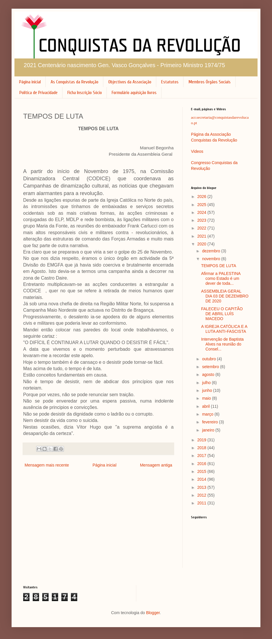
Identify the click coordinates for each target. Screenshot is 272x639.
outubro (209, 359)
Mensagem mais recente (47, 465)
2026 (202, 196)
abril (206, 406)
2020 (202, 244)
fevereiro (210, 422)
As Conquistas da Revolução (74, 82)
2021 (202, 236)
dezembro (211, 251)
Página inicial (30, 82)
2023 (202, 220)
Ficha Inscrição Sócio (84, 92)
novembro (211, 258)
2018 (202, 447)
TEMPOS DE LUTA (218, 265)
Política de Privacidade (38, 92)
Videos (197, 151)
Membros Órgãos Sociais (209, 82)
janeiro (208, 430)
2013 (202, 487)
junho (207, 390)
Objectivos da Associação (129, 82)
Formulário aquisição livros (134, 92)
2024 (202, 212)
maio (207, 398)
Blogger (153, 612)
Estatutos (170, 82)
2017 (202, 455)
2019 (202, 440)
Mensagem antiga (156, 465)
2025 (202, 204)
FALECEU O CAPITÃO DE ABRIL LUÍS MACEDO (222, 313)
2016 (202, 463)
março (208, 414)
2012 (202, 495)
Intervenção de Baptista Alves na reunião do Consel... (222, 344)
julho (207, 382)
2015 (202, 471)
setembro (211, 366)
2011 (202, 503)
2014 (202, 479)
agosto (208, 374)
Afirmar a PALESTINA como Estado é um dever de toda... (220, 278)
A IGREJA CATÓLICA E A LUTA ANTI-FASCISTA (224, 329)
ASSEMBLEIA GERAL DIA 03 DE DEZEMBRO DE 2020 (225, 296)
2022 (202, 228)
